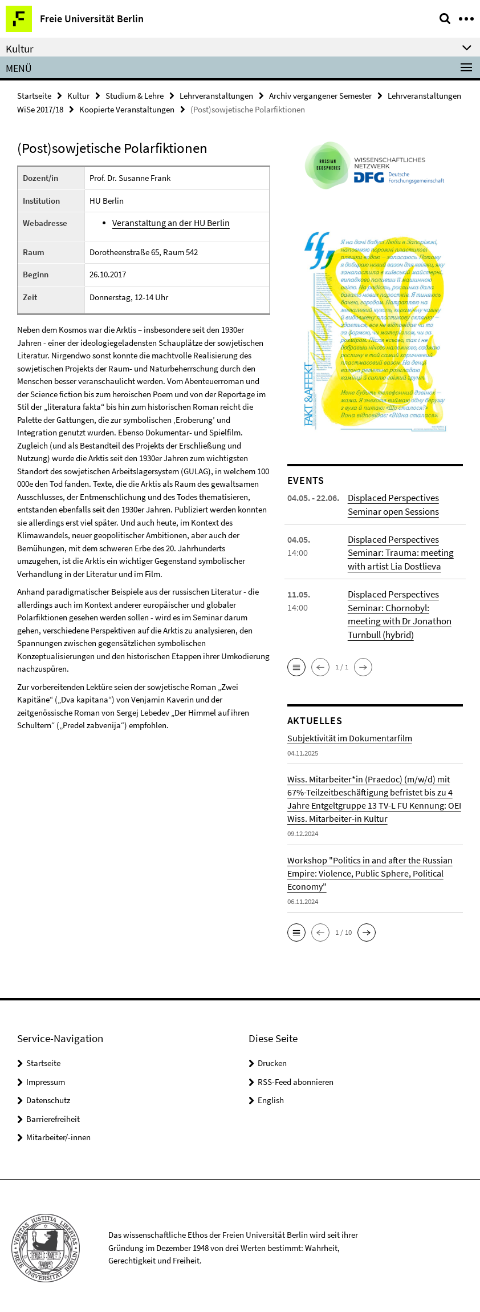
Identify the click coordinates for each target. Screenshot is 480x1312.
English (271, 1095)
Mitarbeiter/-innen (58, 1132)
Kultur (78, 95)
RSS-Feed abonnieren (295, 1076)
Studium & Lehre (134, 95)
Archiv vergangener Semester (320, 95)
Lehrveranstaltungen (216, 95)
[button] (296, 662)
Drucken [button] (272, 1058)
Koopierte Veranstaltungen (126, 108)
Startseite (34, 95)
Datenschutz (48, 1095)
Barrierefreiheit (53, 1113)
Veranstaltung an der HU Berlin (170, 221)
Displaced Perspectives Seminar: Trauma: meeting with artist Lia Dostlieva (398, 550)
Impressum (45, 1076)
